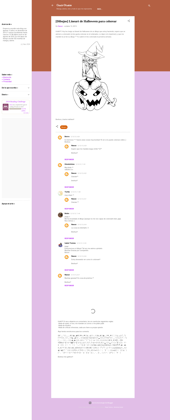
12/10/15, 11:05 (80, 171)
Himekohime (70, 171)
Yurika (67, 199)
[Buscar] (149, 6)
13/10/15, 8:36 (81, 263)
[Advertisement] (143, 56)
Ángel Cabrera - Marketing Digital (114, 414)
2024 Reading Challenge (15, 101)
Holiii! (61, 16)
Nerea (11, 105)
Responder (69, 166)
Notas (93, 16)
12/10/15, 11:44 (75, 220)
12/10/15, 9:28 (74, 143)
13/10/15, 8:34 (81, 231)
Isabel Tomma (70, 250)
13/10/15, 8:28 (81, 152)
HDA (116, 16)
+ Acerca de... (7, 77)
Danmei (82, 16)
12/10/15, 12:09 (81, 250)
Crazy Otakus (64, 5)
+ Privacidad (7, 81)
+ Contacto (6, 79)
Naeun (73, 152)
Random (125, 16)
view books (26, 112)
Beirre (67, 143)
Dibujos (64, 134)
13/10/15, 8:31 (81, 206)
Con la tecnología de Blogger (101, 410)
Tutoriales (105, 16)
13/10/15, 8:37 (75, 282)
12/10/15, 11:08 (75, 199)
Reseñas (71, 16)
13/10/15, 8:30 (81, 180)
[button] (128, 28)
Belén (67, 220)
